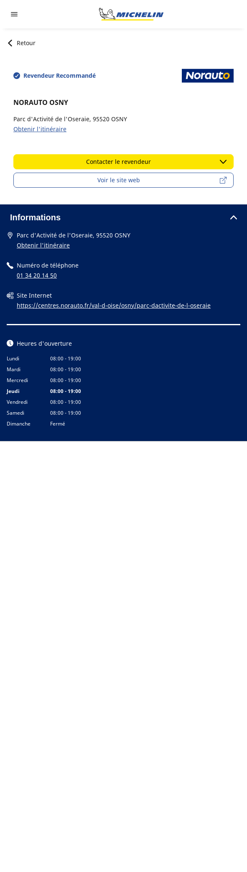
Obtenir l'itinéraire (39, 129)
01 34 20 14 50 (37, 275)
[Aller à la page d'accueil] (131, 14)
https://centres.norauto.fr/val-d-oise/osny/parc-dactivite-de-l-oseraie (114, 305)
